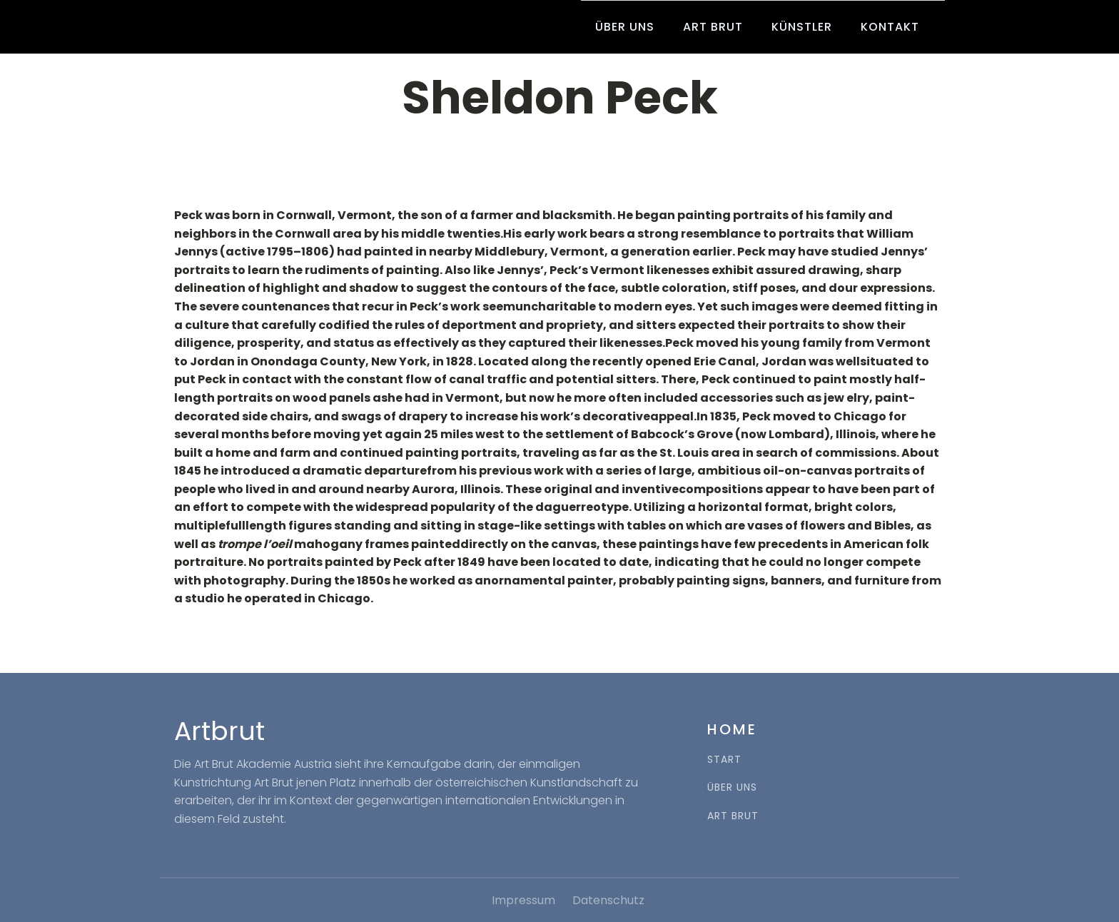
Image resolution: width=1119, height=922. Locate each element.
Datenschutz (608, 900)
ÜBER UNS (732, 787)
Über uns (624, 27)
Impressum (523, 900)
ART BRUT (733, 816)
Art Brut (713, 27)
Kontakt (890, 27)
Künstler (801, 27)
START (724, 759)
